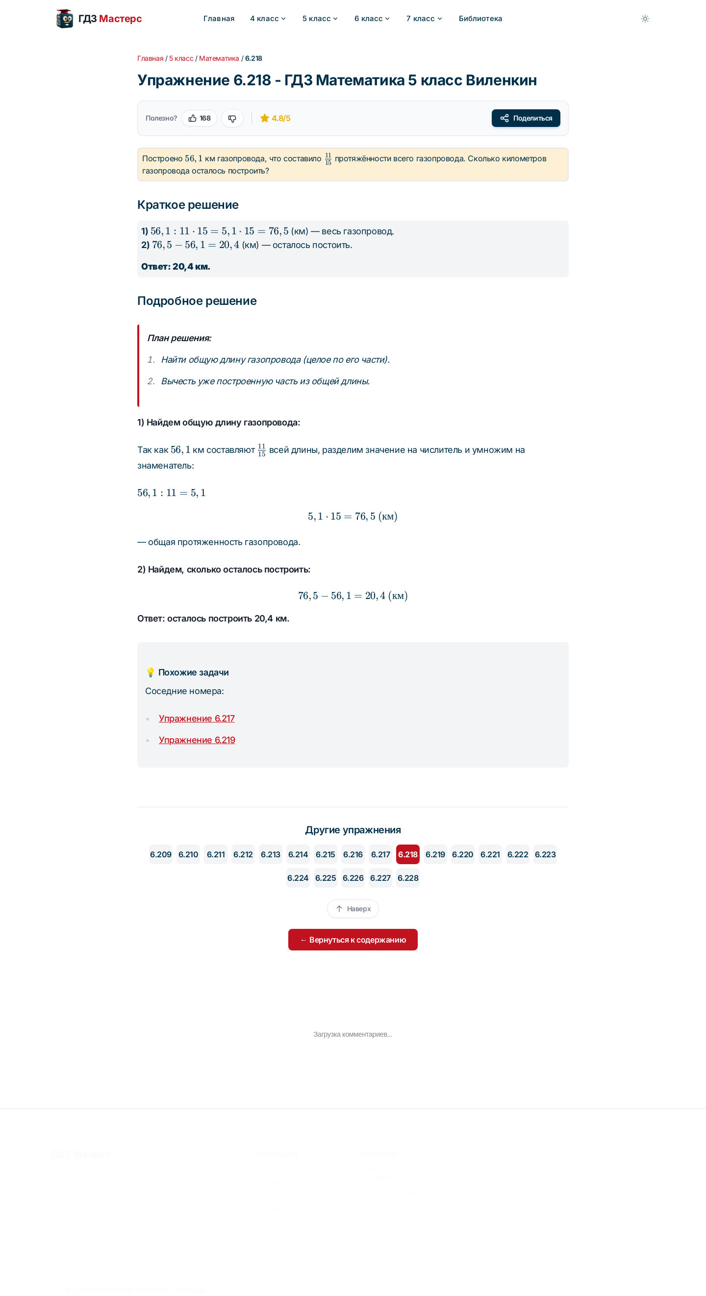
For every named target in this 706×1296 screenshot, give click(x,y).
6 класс (372, 18)
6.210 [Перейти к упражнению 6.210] (188, 854)
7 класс (424, 18)
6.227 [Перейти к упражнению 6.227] (380, 878)
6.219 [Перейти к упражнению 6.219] (435, 854)
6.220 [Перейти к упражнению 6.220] (463, 854)
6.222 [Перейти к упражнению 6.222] (518, 854)
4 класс (268, 18)
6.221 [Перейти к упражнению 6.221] (490, 854)
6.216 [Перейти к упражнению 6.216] (353, 854)
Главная (218, 18)
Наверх (353, 908)
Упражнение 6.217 (197, 718)
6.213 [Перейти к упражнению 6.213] (270, 854)
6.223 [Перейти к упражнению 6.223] (545, 854)
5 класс (321, 18)
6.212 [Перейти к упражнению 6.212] (243, 854)
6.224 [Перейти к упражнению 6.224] (298, 878)
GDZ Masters (81, 1149)
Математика (219, 58)
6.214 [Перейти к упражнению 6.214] (298, 854)
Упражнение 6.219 (197, 740)
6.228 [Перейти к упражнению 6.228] (408, 878)
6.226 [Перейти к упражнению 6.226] (353, 878)
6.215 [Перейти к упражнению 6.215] (325, 854)
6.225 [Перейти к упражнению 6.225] (325, 878)
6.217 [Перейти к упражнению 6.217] (380, 854)
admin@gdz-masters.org (399, 1186)
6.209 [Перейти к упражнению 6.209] (161, 854)
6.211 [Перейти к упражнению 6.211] (216, 854)
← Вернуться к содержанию (353, 940)
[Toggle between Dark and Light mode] (645, 18)
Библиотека (481, 18)
